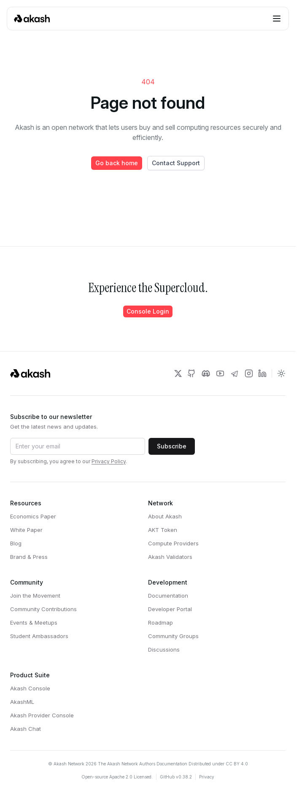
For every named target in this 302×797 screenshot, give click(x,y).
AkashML (22, 701)
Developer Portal (170, 609)
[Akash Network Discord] (206, 373)
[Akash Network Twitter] (178, 373)
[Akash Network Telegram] (234, 373)
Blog (16, 543)
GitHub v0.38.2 (176, 776)
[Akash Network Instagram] (249, 373)
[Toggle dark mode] (281, 373)
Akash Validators (170, 556)
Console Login (148, 311)
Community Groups (173, 636)
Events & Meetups (33, 622)
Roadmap (160, 622)
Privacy (206, 776)
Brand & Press (29, 556)
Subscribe (171, 446)
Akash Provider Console (42, 715)
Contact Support (176, 162)
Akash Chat (25, 728)
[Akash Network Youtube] (220, 373)
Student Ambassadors (39, 636)
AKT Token (162, 529)
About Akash (165, 516)
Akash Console (30, 688)
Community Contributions (43, 609)
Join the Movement (35, 595)
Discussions (164, 649)
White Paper (26, 529)
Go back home (116, 162)
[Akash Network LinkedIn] (262, 373)
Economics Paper (33, 516)
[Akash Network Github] (191, 373)
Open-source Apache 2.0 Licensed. (117, 776)
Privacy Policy (109, 461)
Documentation (168, 595)
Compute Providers (173, 543)
